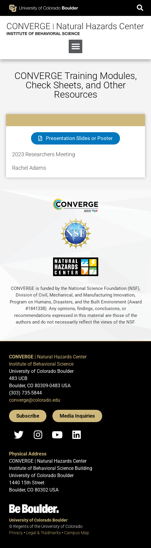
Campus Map (76, 532)
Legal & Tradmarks (43, 532)
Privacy (16, 532)
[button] (140, 8)
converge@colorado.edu (34, 400)
